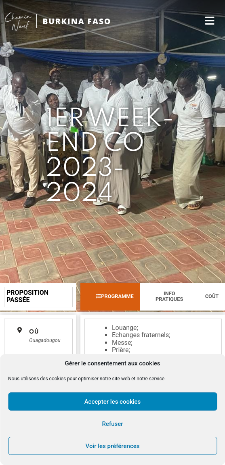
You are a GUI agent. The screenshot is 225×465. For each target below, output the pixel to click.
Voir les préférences (113, 446)
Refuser (112, 423)
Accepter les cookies (112, 401)
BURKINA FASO (76, 21)
